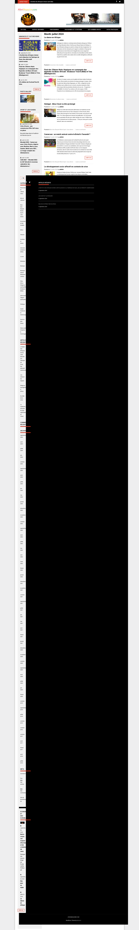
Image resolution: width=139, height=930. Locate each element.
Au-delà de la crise (22, 398)
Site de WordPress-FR (23, 799)
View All (35, 171)
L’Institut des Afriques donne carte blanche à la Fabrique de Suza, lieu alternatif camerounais (66, 187)
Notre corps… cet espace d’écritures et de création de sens (24, 842)
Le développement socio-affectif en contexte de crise (66, 167)
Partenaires (54, 29)
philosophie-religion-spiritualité (23, 297)
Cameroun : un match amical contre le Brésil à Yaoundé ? (67, 134)
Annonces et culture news (57, 99)
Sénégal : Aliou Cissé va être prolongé (59, 104)
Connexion (23, 773)
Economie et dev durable (56, 65)
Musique (22, 266)
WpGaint (79, 920)
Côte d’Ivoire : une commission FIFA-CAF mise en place (29, 128)
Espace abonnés (38, 29)
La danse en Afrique (52, 37)
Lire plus (88, 61)
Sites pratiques (112, 29)
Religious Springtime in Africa (47, 204)
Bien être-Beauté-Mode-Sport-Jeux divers (61, 129)
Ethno (21, 230)
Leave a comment (71, 65)
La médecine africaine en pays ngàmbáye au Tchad (23, 410)
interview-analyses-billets (22, 249)
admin (62, 40)
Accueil (23, 29)
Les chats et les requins (45, 196)
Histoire (22, 234)
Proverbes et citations (73, 29)
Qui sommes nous (94, 29)
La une (22, 256)
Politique (22, 304)
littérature (22, 261)
